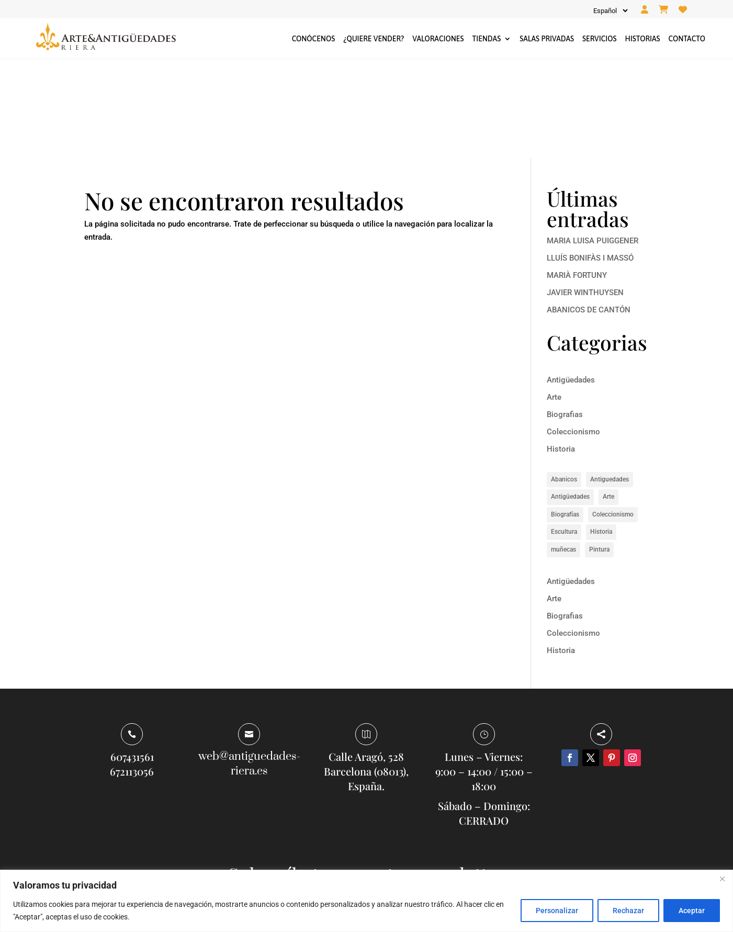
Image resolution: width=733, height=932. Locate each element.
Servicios (599, 39)
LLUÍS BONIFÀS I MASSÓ (590, 159)
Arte (554, 299)
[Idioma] (610, 11)
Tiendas (486, 39)
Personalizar (557, 910)
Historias (642, 39)
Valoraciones (438, 39)
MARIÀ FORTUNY (577, 176)
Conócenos (313, 39)
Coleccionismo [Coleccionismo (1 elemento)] (613, 415)
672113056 (132, 673)
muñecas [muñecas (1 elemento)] (563, 450)
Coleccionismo (573, 333)
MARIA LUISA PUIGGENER (592, 142)
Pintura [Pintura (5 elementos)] (599, 450)
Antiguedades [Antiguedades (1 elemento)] (609, 380)
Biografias (565, 316)
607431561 (132, 658)
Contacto (687, 39)
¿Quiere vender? (373, 39)
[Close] (722, 878)
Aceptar (692, 910)
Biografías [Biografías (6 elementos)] (565, 415)
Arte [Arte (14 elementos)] (608, 398)
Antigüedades (571, 281)
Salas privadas (547, 39)
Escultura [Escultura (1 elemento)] (564, 433)
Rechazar (628, 910)
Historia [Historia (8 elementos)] (601, 433)
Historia (561, 350)
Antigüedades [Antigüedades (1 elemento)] (570, 398)
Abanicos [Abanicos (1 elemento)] (564, 380)
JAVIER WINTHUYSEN (585, 193)
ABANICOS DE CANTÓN (588, 211)
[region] (366, 901)
